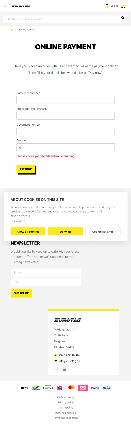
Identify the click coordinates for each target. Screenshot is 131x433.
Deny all (65, 231)
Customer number (28, 93)
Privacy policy (65, 402)
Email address (31, 109)
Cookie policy (65, 408)
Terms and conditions (65, 418)
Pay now (26, 169)
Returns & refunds (65, 413)
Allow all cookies (28, 231)
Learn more (18, 221)
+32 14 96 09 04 (67, 355)
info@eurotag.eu (67, 361)
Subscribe (21, 293)
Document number (28, 124)
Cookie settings (103, 231)
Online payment (26, 30)
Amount (21, 140)
